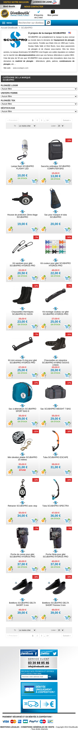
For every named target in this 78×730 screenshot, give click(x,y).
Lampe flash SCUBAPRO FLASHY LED (22, 167)
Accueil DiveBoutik (9, 28)
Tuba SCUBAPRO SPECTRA (55, 506)
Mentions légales (9, 727)
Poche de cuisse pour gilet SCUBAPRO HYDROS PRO (22, 555)
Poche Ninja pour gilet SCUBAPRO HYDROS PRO (55, 555)
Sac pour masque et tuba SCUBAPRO (55, 216)
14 (47, 120)
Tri (15, 126)
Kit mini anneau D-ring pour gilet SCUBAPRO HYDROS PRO (22, 361)
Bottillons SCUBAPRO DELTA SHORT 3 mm (22, 604)
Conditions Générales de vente (37, 727)
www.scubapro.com (20, 68)
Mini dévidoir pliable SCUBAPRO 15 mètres (22, 458)
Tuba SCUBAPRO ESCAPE (55, 457)
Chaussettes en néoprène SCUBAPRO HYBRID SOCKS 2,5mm (55, 362)
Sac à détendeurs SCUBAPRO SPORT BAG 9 (22, 410)
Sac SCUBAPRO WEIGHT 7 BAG (55, 409)
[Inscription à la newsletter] (34, 676)
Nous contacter (33, 7)
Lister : (54, 126)
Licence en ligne (42, 2)
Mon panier (52, 15)
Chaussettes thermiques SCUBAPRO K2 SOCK (22, 313)
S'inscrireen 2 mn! (38, 16)
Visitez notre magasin (16, 2)
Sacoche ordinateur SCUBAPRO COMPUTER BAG (55, 167)
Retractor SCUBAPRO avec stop (22, 506)
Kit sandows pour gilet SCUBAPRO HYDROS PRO (22, 264)
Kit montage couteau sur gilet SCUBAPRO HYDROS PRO (56, 313)
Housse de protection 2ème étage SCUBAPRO (22, 216)
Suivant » (67, 120)
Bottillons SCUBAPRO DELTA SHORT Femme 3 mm (55, 604)
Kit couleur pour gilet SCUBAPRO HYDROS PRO (55, 264)
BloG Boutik (9, 6)
